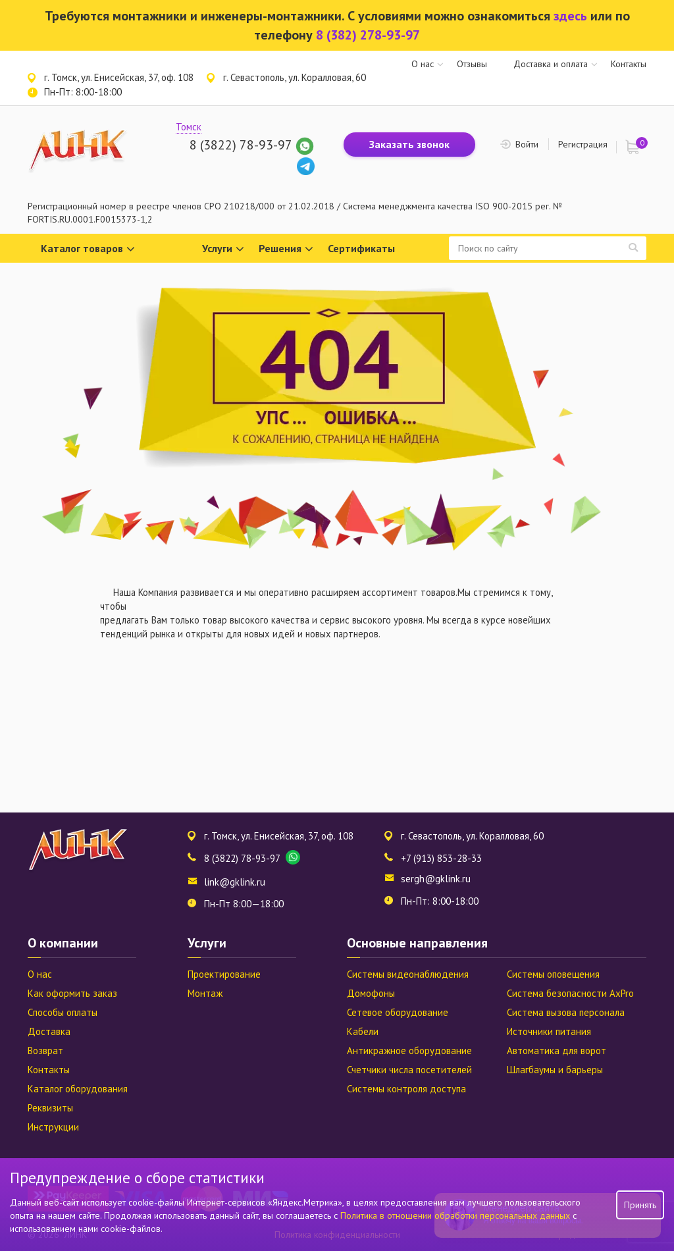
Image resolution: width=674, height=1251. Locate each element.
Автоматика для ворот (556, 1050)
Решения (286, 249)
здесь (570, 15)
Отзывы (472, 64)
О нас (422, 63)
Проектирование (224, 974)
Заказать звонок (409, 144)
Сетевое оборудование (397, 1012)
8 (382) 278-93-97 (368, 34)
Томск (188, 126)
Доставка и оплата (550, 63)
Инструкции (53, 1127)
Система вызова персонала (566, 1012)
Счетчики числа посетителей (409, 1069)
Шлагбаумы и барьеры (555, 1069)
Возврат (45, 1050)
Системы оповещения (553, 974)
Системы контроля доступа (406, 1088)
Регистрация (583, 144)
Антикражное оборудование (409, 1050)
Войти (526, 144)
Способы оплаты (62, 1012)
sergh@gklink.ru (436, 878)
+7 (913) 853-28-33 (441, 858)
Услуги (223, 249)
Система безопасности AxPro (570, 993)
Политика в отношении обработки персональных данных (456, 1215)
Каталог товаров (88, 249)
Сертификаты (361, 248)
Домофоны (371, 993)
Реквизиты (50, 1108)
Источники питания (549, 1031)
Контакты (628, 64)
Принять (640, 1205)
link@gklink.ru (234, 882)
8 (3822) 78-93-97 (241, 144)
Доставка (49, 1031)
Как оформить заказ (72, 993)
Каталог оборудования (78, 1088)
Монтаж (205, 993)
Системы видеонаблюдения (408, 974)
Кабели (362, 1031)
